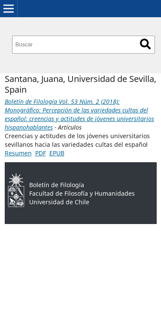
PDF (40, 153)
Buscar (145, 44)
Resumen (18, 153)
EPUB (56, 153)
